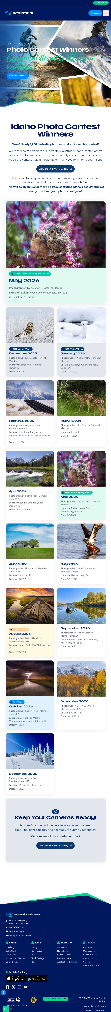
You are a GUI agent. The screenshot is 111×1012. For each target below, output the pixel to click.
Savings (34, 947)
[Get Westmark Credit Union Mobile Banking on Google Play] (37, 978)
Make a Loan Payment (16, 958)
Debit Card (11, 951)
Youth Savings (37, 958)
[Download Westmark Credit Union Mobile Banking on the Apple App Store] (16, 978)
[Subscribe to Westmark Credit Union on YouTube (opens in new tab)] (25, 987)
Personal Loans (64, 954)
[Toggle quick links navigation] (101, 3)
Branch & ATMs (90, 954)
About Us (87, 947)
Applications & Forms (67, 962)
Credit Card (11, 954)
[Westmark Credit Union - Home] (17, 13)
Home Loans (62, 951)
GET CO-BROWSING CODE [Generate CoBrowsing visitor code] (56, 999)
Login (95, 13)
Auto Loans (62, 947)
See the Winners (17, 75)
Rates (33, 962)
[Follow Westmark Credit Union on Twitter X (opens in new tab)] (13, 987)
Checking (10, 947)
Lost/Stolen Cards (91, 965)
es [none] (11, 1009)
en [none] (5, 1009)
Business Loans (64, 958)
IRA (33, 954)
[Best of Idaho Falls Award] (33, 1000)
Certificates (36, 951)
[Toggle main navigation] (106, 13)
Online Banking (13, 962)
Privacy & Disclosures (94, 1006)
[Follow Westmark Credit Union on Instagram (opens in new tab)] (19, 987)
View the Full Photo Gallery (55, 178)
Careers (86, 962)
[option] (11, 1009)
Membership (89, 951)
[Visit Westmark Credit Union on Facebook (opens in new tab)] (7, 987)
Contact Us (88, 958)
